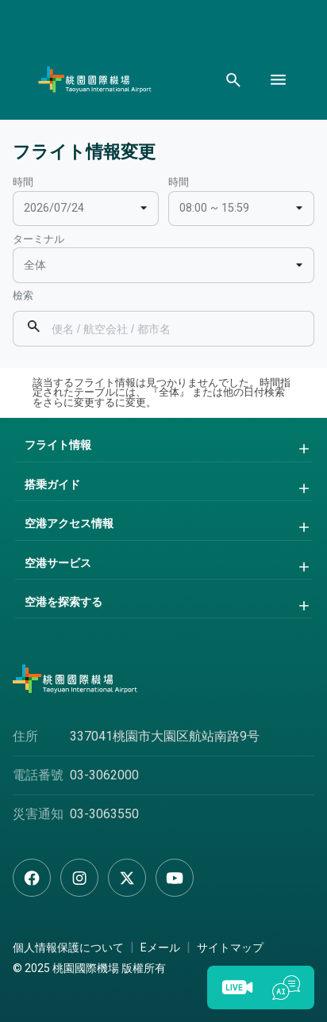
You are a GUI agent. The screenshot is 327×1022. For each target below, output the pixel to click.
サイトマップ (230, 947)
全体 (35, 265)
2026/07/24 (54, 208)
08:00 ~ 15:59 (214, 208)
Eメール (160, 947)
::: (3, 179)
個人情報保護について (68, 947)
